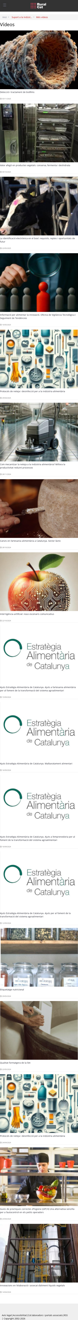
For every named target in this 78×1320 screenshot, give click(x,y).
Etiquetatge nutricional (12, 989)
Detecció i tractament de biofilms (17, 92)
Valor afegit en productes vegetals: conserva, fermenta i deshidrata (35, 165)
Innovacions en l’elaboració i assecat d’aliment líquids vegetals (32, 1285)
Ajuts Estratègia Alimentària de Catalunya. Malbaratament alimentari (36, 763)
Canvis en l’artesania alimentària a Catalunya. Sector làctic (30, 540)
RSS (66, 1315)
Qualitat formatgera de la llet (15, 1062)
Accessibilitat (20, 1315)
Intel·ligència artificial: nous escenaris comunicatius (27, 614)
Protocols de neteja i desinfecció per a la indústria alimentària (32, 391)
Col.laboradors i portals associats (45, 1315)
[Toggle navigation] (4, 5)
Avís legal (7, 1315)
